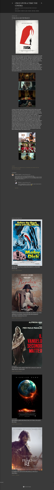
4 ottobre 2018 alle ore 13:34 (26, 174)
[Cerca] (41, 3)
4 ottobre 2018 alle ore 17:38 (26, 182)
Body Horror (16, 167)
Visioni (29, 10)
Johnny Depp (33, 167)
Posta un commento (18, 270)
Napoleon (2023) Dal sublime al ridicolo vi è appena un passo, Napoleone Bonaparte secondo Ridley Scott (26, 314)
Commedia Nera (27, 167)
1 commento (17, 475)
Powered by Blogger (27, 486)
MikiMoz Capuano (18, 174)
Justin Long (37, 167)
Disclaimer (17, 10)
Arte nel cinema (35, 10)
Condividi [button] (13, 270)
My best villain (24, 10)
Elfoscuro (20, 182)
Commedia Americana (21, 167)
